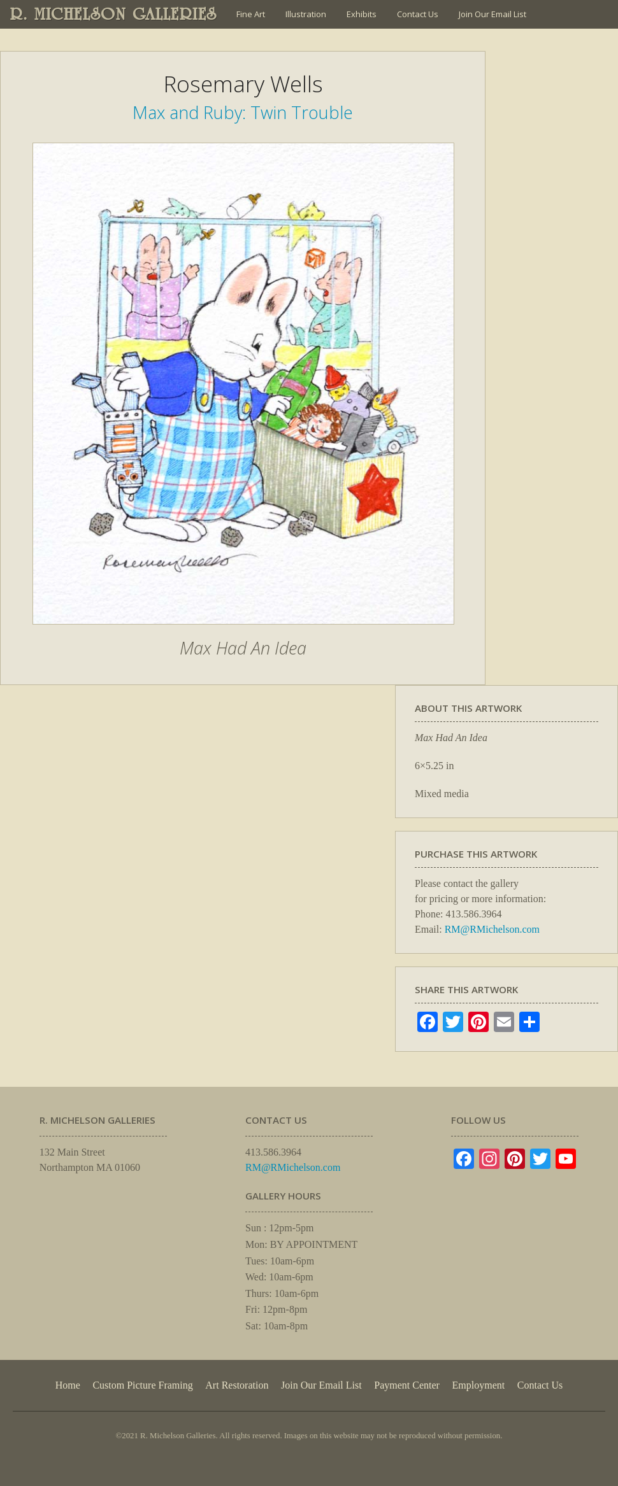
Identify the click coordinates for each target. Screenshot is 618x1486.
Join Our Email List (492, 14)
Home (67, 1385)
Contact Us (417, 14)
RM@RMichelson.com (492, 929)
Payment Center (407, 1385)
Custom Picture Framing (142, 1385)
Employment (478, 1385)
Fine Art (250, 14)
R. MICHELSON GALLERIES (113, 14)
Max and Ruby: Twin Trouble (243, 112)
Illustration (305, 14)
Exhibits (362, 14)
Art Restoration (236, 1385)
